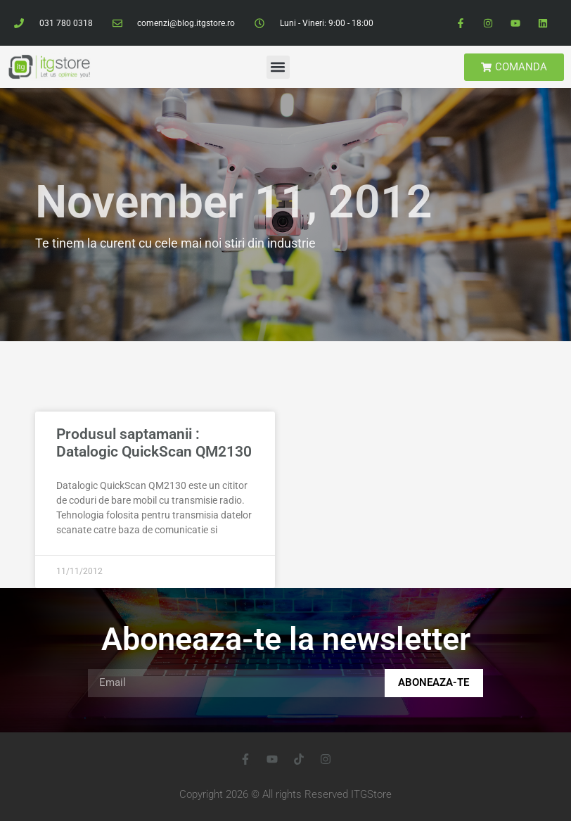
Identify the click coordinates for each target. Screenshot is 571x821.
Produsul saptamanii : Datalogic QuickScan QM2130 (154, 443)
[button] (278, 67)
